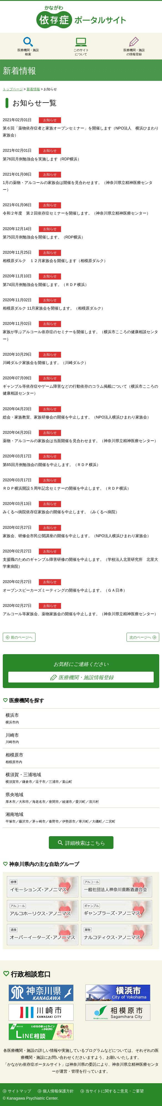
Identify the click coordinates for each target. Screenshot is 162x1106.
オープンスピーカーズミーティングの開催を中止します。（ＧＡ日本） (65, 590)
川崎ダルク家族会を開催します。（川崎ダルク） (45, 362)
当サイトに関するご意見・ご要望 (114, 1091)
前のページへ (21, 637)
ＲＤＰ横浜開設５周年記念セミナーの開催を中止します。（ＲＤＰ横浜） (67, 488)
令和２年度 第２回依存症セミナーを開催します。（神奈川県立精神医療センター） (76, 213)
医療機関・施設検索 (28, 52)
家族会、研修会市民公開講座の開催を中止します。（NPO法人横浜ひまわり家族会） (77, 536)
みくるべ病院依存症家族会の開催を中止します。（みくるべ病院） (61, 512)
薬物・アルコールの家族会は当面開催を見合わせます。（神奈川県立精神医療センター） (80, 441)
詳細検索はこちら (85, 843)
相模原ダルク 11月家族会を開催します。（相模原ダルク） (54, 308)
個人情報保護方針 (58, 1091)
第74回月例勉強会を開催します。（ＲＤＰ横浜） (46, 284)
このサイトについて (81, 52)
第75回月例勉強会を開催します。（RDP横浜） (44, 237)
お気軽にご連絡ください (81, 671)
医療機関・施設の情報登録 (134, 52)
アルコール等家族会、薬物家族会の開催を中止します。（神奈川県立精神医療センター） (80, 614)
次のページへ (140, 637)
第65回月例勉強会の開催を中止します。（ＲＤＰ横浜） (51, 464)
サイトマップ (19, 1091)
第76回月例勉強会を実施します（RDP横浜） (42, 159)
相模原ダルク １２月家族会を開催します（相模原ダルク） (55, 260)
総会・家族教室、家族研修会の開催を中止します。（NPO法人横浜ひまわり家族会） (77, 417)
